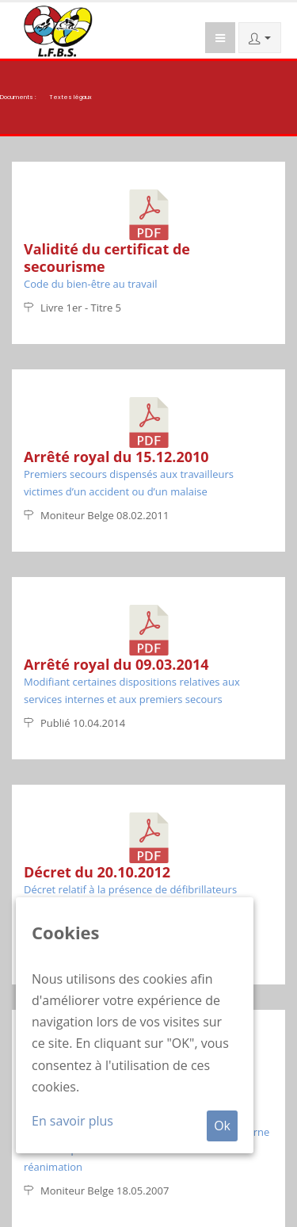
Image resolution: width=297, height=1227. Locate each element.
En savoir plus (72, 1121)
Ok (222, 1125)
